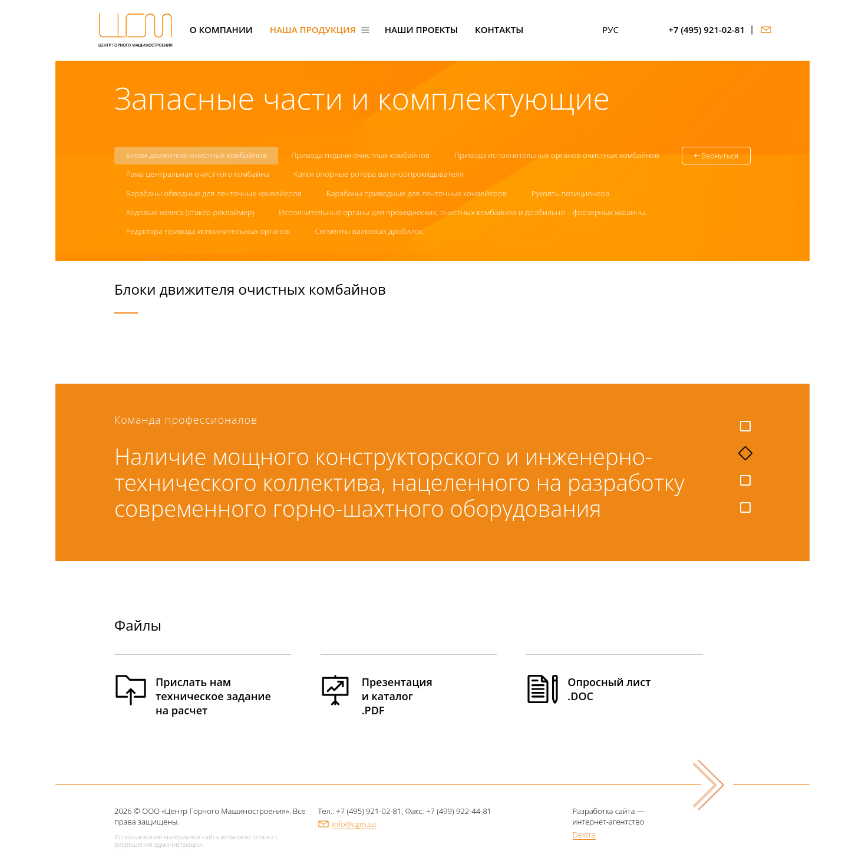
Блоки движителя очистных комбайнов (196, 155)
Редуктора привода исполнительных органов (208, 231)
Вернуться (719, 155)
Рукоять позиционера (570, 193)
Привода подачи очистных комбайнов (360, 155)
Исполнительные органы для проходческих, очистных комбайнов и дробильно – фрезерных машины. (463, 212)
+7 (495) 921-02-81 (706, 29)
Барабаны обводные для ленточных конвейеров (214, 193)
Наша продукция (313, 29)
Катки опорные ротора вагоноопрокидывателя (379, 174)
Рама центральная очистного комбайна (197, 174)
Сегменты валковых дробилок (368, 231)
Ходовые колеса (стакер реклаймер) (190, 212)
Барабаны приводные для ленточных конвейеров (416, 193)
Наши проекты (421, 29)
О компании (221, 29)
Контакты (499, 29)
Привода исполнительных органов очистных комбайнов (556, 155)
